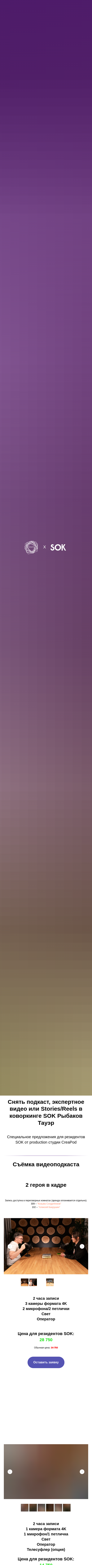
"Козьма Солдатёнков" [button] (49, 1203)
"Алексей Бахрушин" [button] (49, 1207)
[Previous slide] (10, 1246)
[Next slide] (82, 1246)
